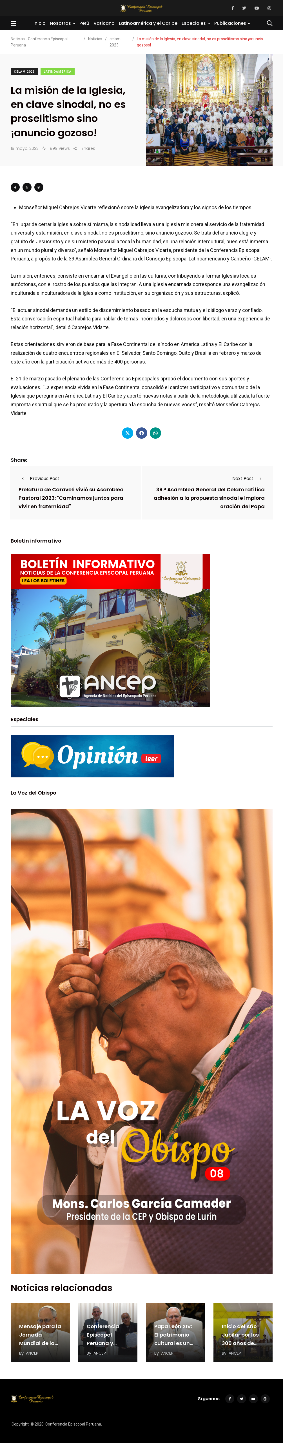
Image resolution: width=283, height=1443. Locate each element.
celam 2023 (24, 71)
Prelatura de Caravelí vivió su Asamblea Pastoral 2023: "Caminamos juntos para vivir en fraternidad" (71, 498)
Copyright (20, 1424)
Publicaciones (230, 23)
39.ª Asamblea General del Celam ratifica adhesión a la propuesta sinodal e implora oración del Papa (209, 498)
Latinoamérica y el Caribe (148, 23)
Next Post (248, 478)
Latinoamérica (58, 71)
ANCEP (32, 1353)
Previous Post (39, 478)
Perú (84, 23)
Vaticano (104, 23)
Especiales (194, 23)
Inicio (40, 23)
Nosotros (60, 23)
